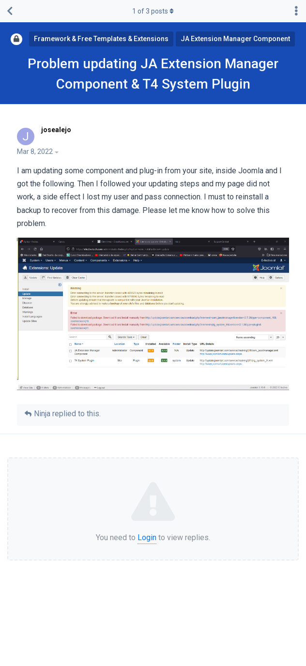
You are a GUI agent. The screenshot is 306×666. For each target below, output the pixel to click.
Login (147, 537)
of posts (153, 11)
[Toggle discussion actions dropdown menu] (296, 11)
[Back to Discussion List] (9, 11)
